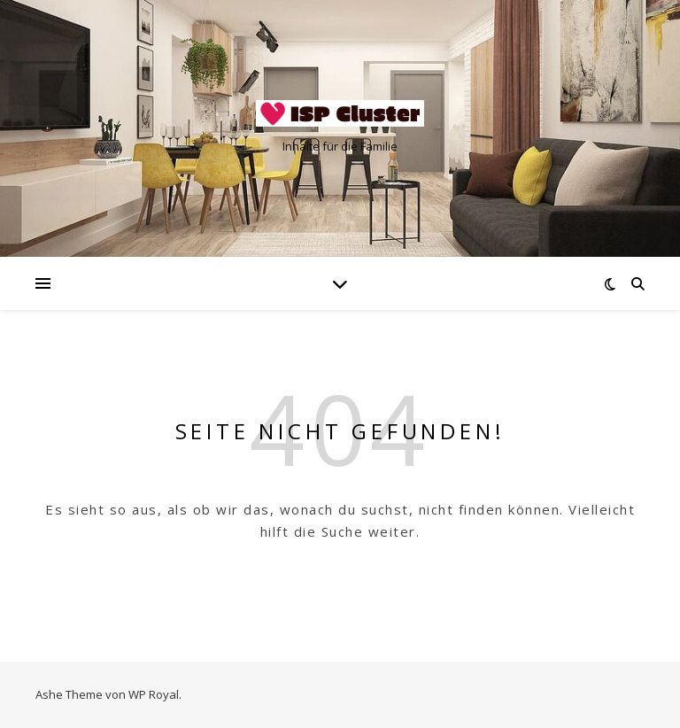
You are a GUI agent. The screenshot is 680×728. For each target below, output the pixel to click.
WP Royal (153, 694)
